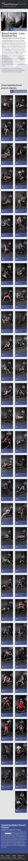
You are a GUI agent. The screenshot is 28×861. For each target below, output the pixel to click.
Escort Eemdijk (10, 61)
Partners (20, 857)
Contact (14, 857)
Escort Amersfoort (17, 62)
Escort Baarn (16, 61)
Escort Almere (17, 64)
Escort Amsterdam (10, 64)
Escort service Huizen (17, 70)
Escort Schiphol (9, 62)
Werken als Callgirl (5, 857)
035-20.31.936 (18, 29)
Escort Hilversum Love (4, 858)
